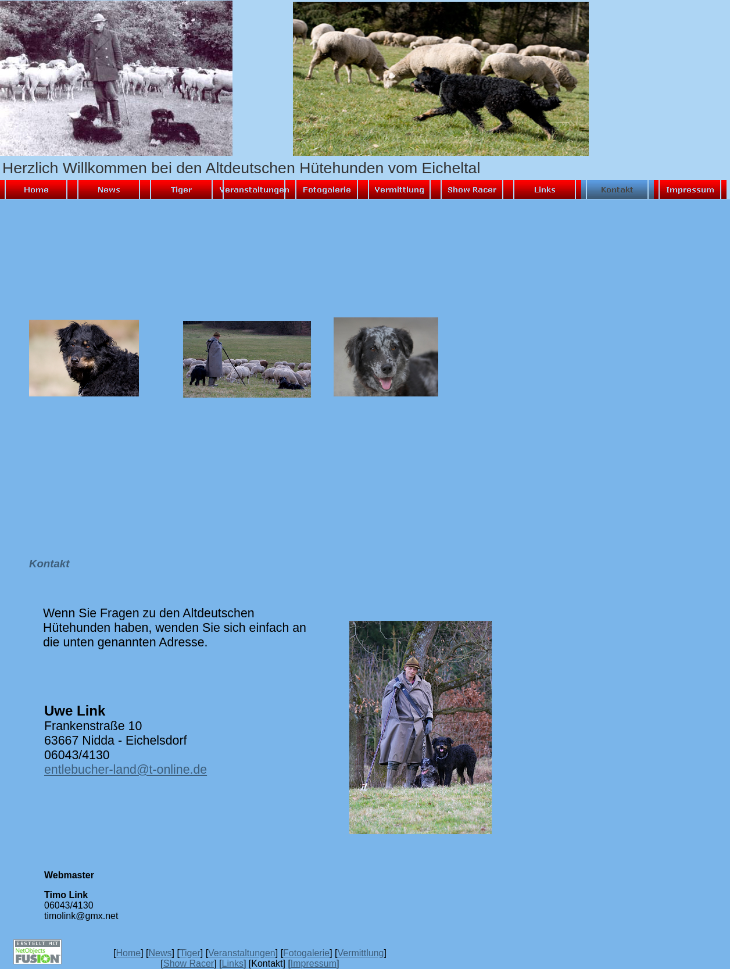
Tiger (190, 953)
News (160, 953)
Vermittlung (360, 953)
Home (128, 953)
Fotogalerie (306, 953)
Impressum (314, 963)
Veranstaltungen (241, 953)
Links (233, 963)
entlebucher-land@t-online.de (125, 770)
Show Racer (188, 963)
